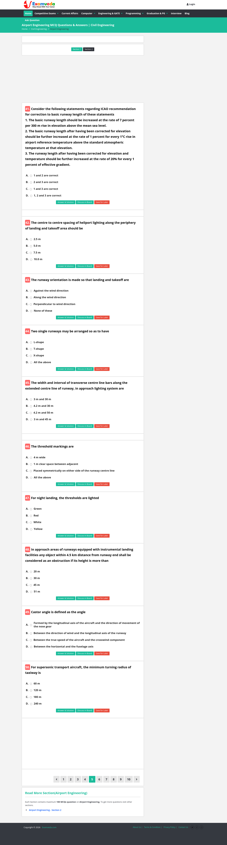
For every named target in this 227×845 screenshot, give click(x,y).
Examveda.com (48, 827)
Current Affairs (70, 13)
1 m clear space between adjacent (56, 464)
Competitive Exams (46, 13)
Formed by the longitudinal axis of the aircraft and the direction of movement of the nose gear (87, 624)
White (37, 522)
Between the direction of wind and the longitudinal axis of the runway (80, 633)
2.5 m (37, 239)
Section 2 (89, 49)
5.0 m (37, 245)
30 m (37, 578)
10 (128, 779)
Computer (88, 13)
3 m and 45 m (42, 419)
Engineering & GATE (110, 13)
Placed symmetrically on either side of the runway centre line (73, 470)
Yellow (38, 529)
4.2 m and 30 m (43, 406)
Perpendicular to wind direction (54, 304)
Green (38, 508)
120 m (37, 690)
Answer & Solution (66, 202)
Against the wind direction (51, 290)
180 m (37, 697)
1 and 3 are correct (45, 189)
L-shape (39, 342)
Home (28, 13)
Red (36, 515)
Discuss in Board (84, 202)
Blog (187, 13)
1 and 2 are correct (46, 175)
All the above (42, 362)
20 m (37, 571)
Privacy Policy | (170, 827)
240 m (38, 703)
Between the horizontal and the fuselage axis (63, 646)
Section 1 (77, 49)
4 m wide (39, 457)
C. (27, 189)
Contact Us (183, 827)
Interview (176, 13)
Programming (134, 13)
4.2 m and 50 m (43, 412)
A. (27, 175)
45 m (36, 585)
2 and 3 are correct (46, 182)
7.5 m (37, 252)
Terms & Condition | (153, 827)
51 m (37, 591)
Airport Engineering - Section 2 (45, 809)
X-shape (38, 355)
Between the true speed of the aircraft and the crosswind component (79, 640)
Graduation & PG (157, 13)
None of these (43, 310)
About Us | (137, 827)
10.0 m (38, 259)
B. (27, 182)
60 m (37, 683)
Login (191, 4)
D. (27, 195)
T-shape (39, 349)
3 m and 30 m (42, 399)
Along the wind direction (50, 297)
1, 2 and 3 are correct (47, 195)
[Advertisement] (83, 79)
